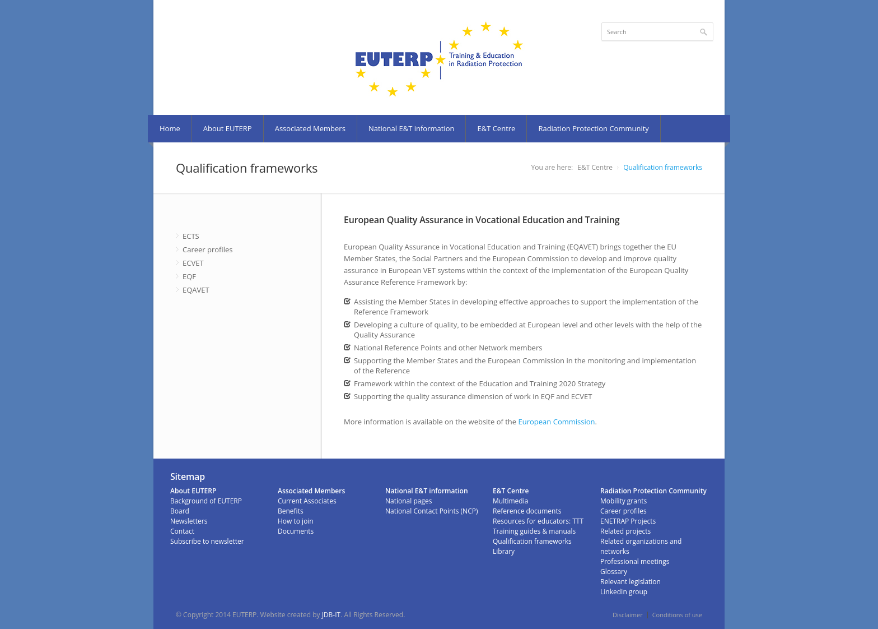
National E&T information (411, 128)
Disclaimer (628, 614)
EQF (189, 276)
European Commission (557, 422)
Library (504, 551)
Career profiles (208, 249)
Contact (182, 531)
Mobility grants (623, 501)
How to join (296, 521)
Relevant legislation (630, 581)
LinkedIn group (623, 591)
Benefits (290, 511)
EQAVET (196, 290)
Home (170, 128)
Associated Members (310, 128)
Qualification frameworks (662, 167)
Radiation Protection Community (593, 128)
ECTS (191, 236)
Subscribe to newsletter (207, 541)
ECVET (193, 263)
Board (179, 511)
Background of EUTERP (206, 501)
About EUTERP (227, 128)
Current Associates (307, 501)
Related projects (625, 531)
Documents (296, 531)
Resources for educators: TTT (538, 521)
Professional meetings (634, 561)
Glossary (613, 571)
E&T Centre (496, 128)
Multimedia (510, 501)
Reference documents (527, 511)
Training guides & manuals (534, 531)
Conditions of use (677, 614)
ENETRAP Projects (628, 521)
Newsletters (188, 521)
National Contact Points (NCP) (431, 511)
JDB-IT (331, 614)
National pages (408, 501)
